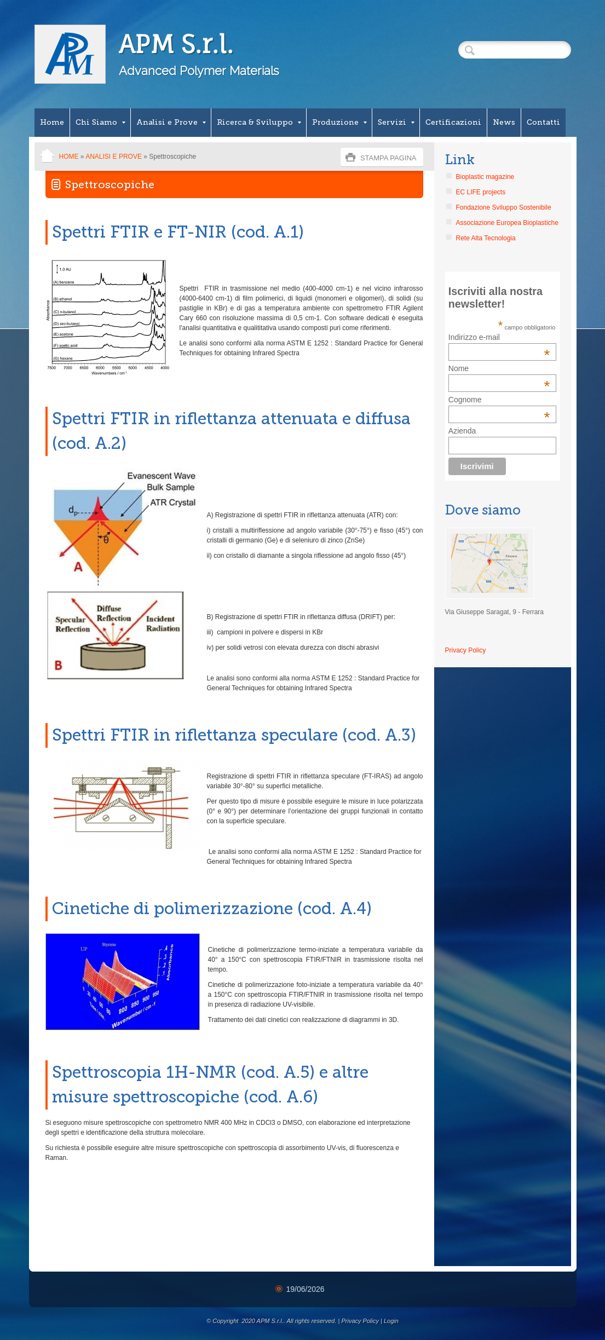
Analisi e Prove (171, 122)
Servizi (396, 122)
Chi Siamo (100, 122)
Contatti (543, 122)
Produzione (339, 122)
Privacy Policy (465, 650)
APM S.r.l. (176, 44)
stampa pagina (388, 158)
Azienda (462, 430)
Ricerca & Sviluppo (259, 122)
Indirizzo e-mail (499, 337)
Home (52, 122)
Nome (458, 368)
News (504, 122)
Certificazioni (453, 122)
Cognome (465, 399)
